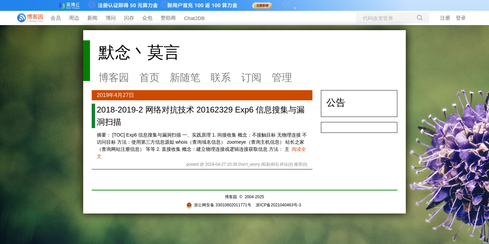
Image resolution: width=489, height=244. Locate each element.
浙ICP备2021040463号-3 (278, 205)
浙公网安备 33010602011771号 (218, 205)
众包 (147, 18)
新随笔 (185, 77)
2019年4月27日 (115, 95)
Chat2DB (194, 18)
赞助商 (168, 18)
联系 (221, 77)
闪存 (129, 18)
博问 (111, 18)
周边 (74, 18)
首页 (149, 77)
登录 (461, 18)
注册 (445, 18)
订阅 (251, 77)
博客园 (113, 77)
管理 (282, 77)
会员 (56, 18)
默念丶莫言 (139, 52)
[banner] (27, 18)
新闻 (92, 18)
